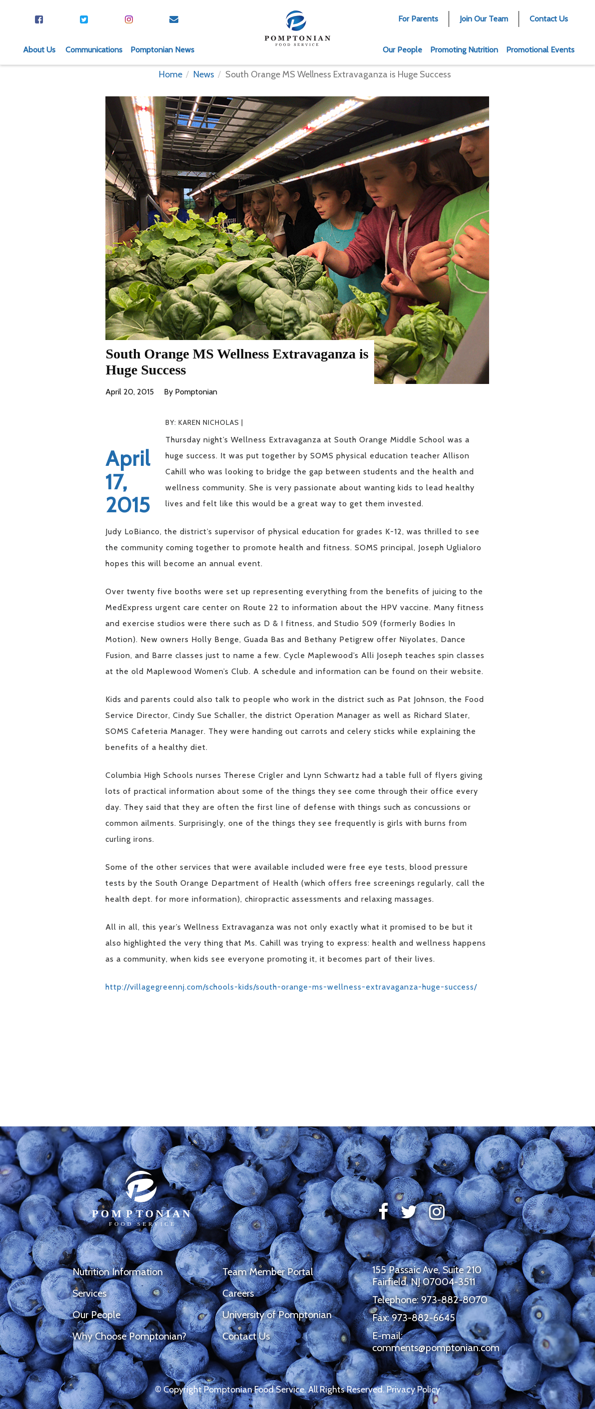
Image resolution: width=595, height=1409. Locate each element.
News (203, 74)
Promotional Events (540, 49)
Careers (238, 1293)
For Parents (418, 18)
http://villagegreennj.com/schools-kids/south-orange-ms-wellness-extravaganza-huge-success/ (291, 987)
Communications (93, 49)
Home (170, 74)
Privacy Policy (413, 1389)
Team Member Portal (267, 1272)
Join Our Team (484, 18)
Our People (402, 49)
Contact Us (549, 18)
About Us (39, 49)
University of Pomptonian (277, 1315)
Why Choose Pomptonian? (129, 1336)
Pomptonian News (162, 49)
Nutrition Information (117, 1272)
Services (89, 1293)
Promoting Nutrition (464, 49)
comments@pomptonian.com (436, 1348)
